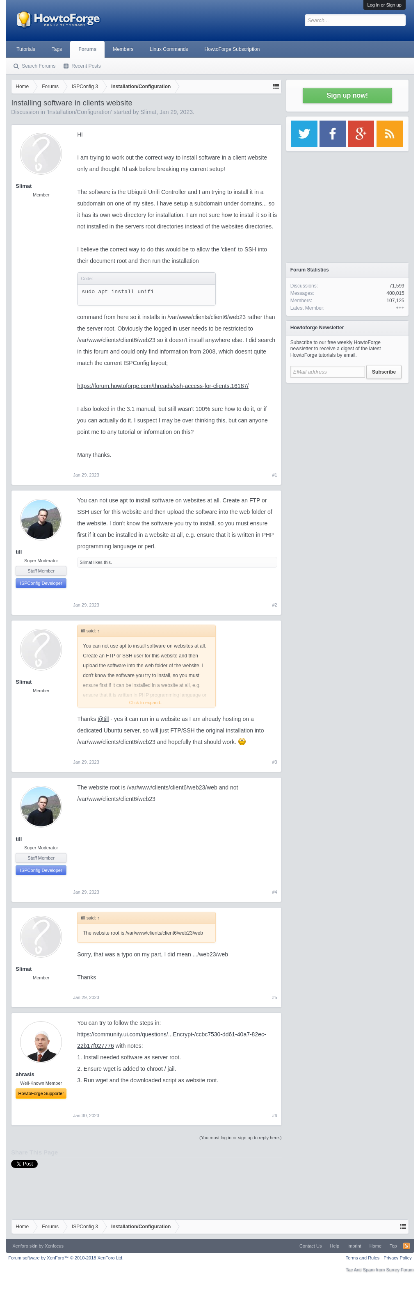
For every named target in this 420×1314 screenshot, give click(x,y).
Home (375, 1245)
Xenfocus (54, 1245)
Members (123, 49)
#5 (274, 997)
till (19, 552)
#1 (274, 474)
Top (393, 1245)
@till (103, 719)
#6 (274, 1115)
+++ (400, 308)
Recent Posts (85, 66)
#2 (274, 604)
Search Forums (38, 66)
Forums (87, 49)
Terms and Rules (363, 1257)
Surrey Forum (400, 1269)
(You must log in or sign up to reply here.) (240, 1137)
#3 (274, 762)
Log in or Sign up (385, 4)
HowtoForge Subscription (232, 49)
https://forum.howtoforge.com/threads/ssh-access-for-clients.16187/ (163, 386)
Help (334, 1245)
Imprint (354, 1245)
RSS (406, 1246)
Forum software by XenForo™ (65, 1257)
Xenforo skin (24, 1245)
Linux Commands (169, 49)
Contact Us (310, 1245)
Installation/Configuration (79, 112)
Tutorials (25, 49)
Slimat (148, 112)
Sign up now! (347, 95)
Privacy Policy (397, 1257)
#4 (274, 892)
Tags (57, 49)
